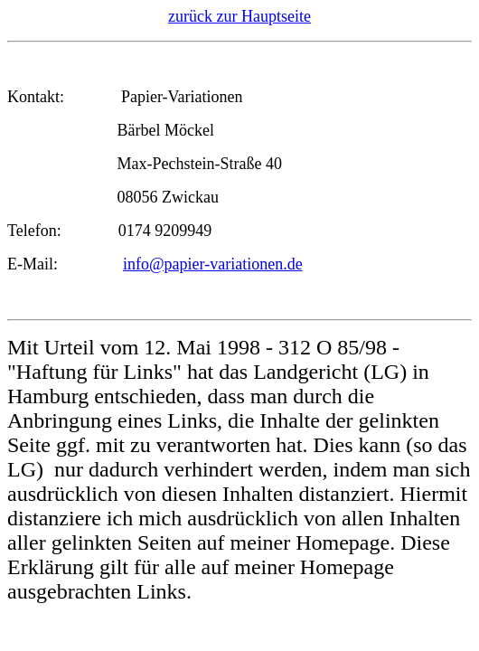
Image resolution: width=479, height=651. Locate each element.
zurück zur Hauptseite (239, 16)
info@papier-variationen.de (213, 264)
